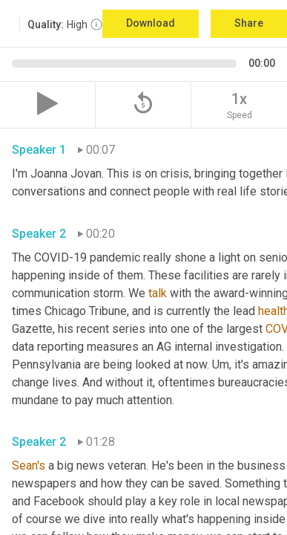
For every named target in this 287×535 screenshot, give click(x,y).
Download (150, 23)
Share (248, 23)
